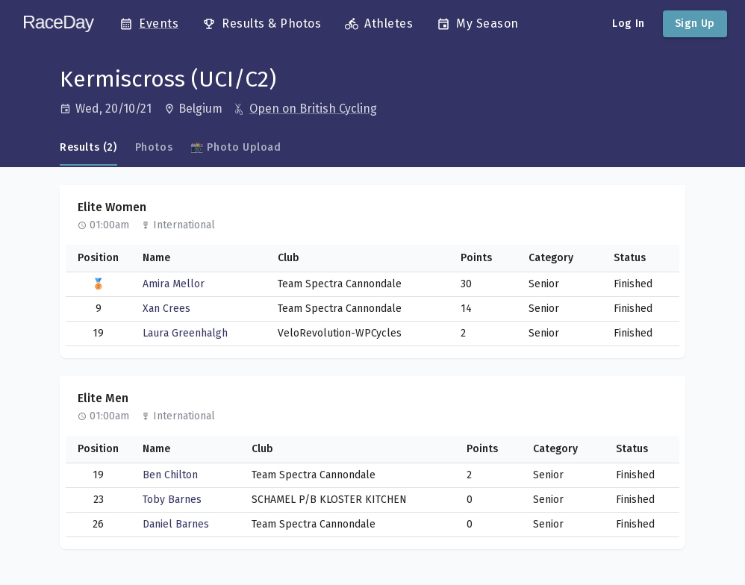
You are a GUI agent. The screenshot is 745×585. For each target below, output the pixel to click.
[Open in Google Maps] (200, 109)
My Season (478, 23)
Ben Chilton (170, 475)
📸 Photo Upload (235, 147)
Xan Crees (166, 308)
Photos (154, 147)
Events (148, 23)
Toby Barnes (172, 499)
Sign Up (695, 23)
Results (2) (88, 147)
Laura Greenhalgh (185, 333)
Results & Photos (261, 23)
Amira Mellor (174, 284)
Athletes (379, 23)
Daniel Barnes (176, 524)
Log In (628, 23)
